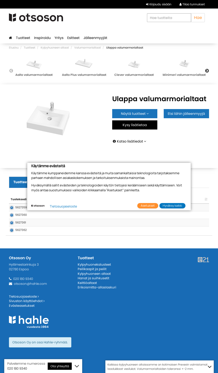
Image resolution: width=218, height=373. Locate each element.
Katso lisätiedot (129, 141)
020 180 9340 (23, 279)
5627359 (16, 207)
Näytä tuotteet (135, 113)
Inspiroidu (42, 37)
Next (207, 71)
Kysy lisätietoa (135, 124)
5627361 (16, 222)
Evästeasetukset (21, 305)
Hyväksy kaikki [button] (172, 206)
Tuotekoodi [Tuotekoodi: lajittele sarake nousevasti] (19, 199)
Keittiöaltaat (87, 283)
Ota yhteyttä (59, 366)
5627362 (16, 230)
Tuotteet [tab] (21, 182)
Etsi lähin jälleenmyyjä (186, 113)
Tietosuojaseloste (24, 296)
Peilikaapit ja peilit (92, 269)
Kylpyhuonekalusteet (94, 264)
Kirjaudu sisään (158, 4)
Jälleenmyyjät (95, 37)
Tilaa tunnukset (192, 4)
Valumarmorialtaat (87, 48)
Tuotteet (23, 37)
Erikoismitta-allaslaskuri (97, 287)
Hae (198, 17)
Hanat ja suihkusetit (93, 278)
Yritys (58, 37)
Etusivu (14, 48)
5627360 (16, 215)
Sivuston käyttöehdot (26, 301)
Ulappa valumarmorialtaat (124, 48)
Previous (11, 71)
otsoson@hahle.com (30, 283)
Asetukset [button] (148, 206)
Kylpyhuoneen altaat (55, 48)
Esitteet (73, 37)
